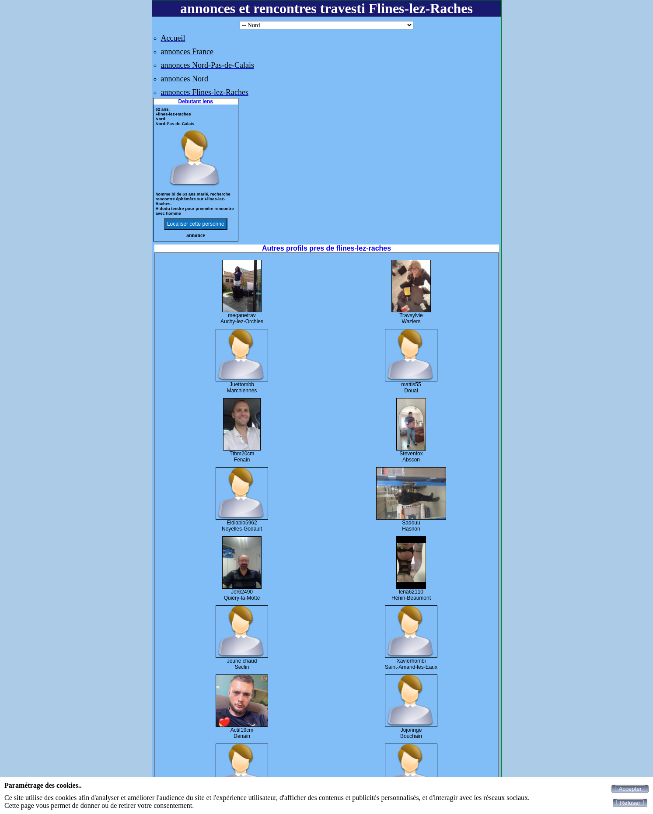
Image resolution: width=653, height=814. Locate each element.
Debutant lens (195, 101)
